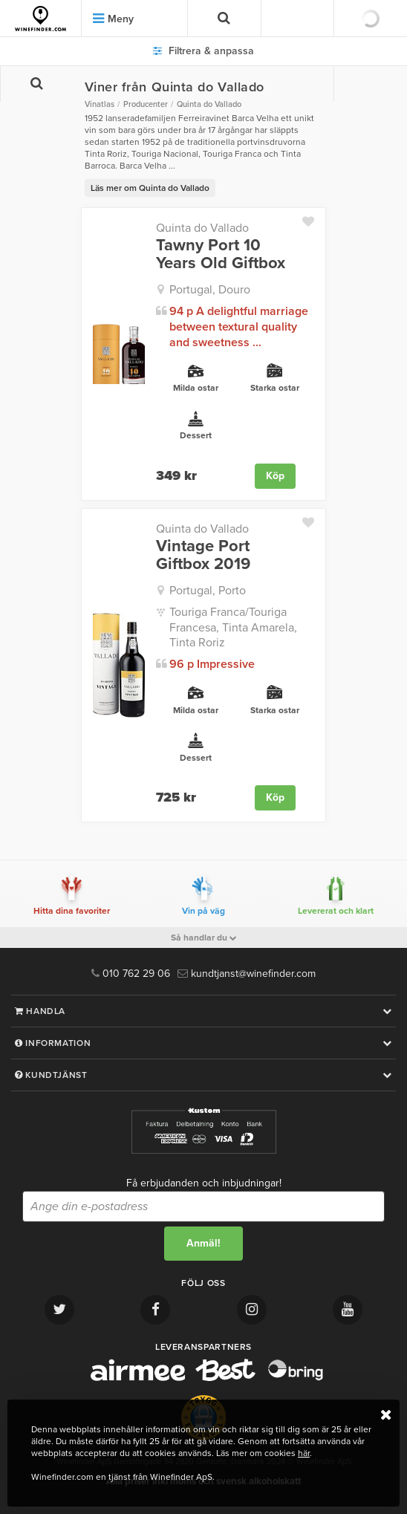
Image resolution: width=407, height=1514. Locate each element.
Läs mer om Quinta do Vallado (150, 188)
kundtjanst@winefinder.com (247, 973)
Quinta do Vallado (202, 228)
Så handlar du (204, 937)
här (304, 1453)
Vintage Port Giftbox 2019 (203, 555)
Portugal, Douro (209, 289)
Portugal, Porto (207, 590)
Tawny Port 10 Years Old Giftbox (220, 254)
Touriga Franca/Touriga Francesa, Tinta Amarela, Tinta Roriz (233, 628)
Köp (275, 476)
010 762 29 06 (130, 973)
